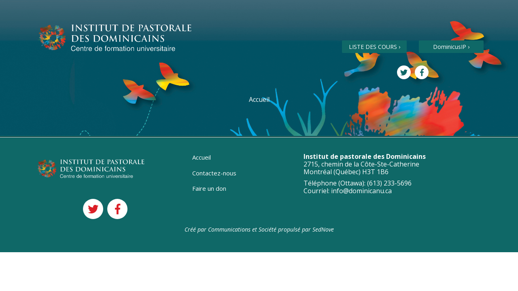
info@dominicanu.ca (361, 190)
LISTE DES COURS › (374, 47)
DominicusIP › (451, 47)
